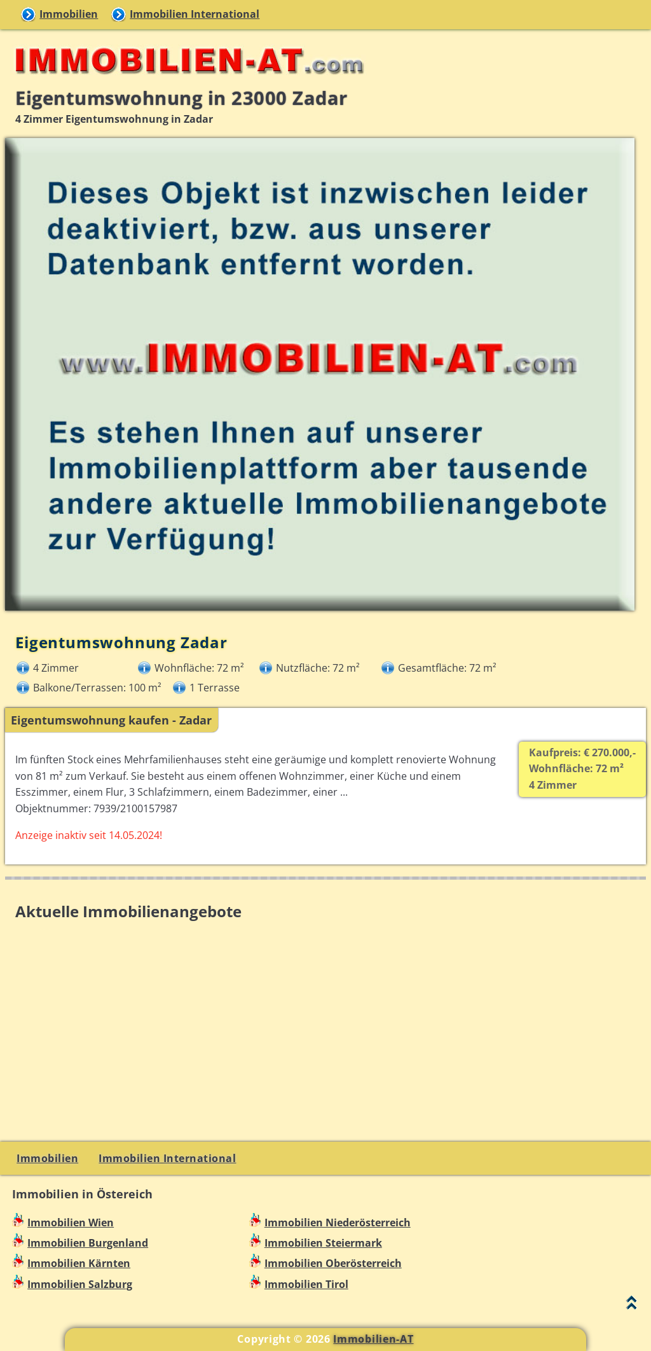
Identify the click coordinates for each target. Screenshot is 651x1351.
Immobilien (68, 14)
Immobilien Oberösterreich (333, 1263)
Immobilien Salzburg (79, 1284)
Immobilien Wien (70, 1223)
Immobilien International (194, 14)
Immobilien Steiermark (323, 1243)
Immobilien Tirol (306, 1284)
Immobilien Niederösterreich (337, 1223)
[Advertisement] (325, 1016)
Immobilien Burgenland (87, 1243)
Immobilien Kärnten (78, 1263)
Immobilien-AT (373, 1339)
